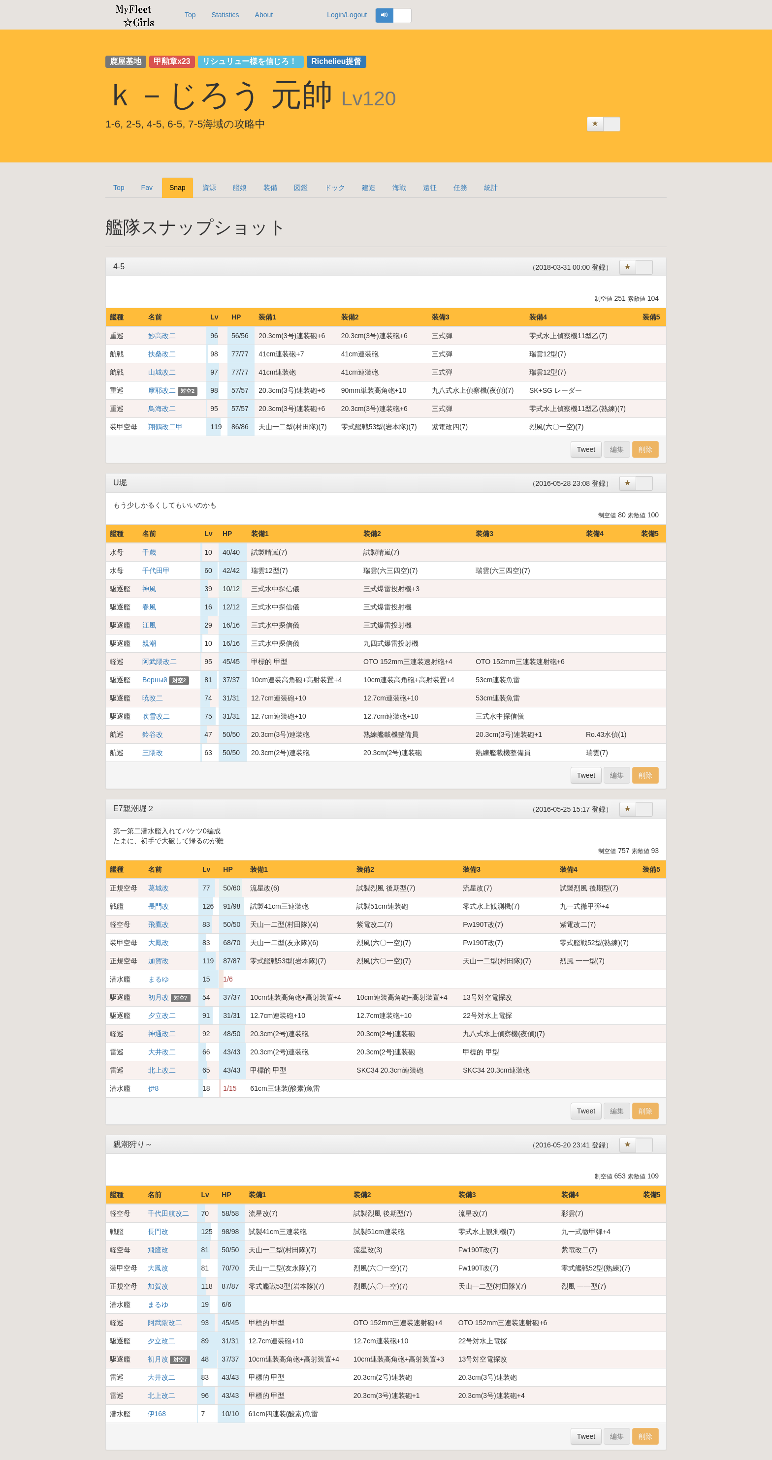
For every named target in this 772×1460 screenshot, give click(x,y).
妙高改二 (162, 336)
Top (190, 15)
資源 (209, 187)
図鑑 (301, 187)
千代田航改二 (168, 1213)
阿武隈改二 (159, 662)
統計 (491, 187)
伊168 (157, 1414)
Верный (154, 680)
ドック (334, 187)
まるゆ (158, 979)
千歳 (149, 552)
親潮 (149, 643)
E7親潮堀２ (134, 808)
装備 (270, 187)
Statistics (225, 15)
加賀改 (158, 961)
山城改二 (162, 372)
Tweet (586, 449)
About (264, 15)
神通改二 (162, 1034)
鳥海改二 (162, 409)
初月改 (158, 997)
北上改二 (162, 1070)
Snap (177, 187)
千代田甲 (156, 570)
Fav (147, 187)
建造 (369, 187)
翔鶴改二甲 (165, 427)
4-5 (119, 266)
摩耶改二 (162, 390)
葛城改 (158, 888)
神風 (149, 589)
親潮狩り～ (133, 1144)
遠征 (430, 187)
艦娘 (240, 187)
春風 (149, 607)
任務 (460, 187)
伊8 (153, 1088)
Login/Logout (347, 15)
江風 (149, 625)
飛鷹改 (158, 924)
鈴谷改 (152, 734)
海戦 (399, 187)
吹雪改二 (156, 716)
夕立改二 (162, 1015)
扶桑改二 (162, 354)
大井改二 (162, 1052)
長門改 (158, 906)
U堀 (120, 482)
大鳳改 (158, 943)
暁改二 (152, 698)
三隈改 (152, 753)
